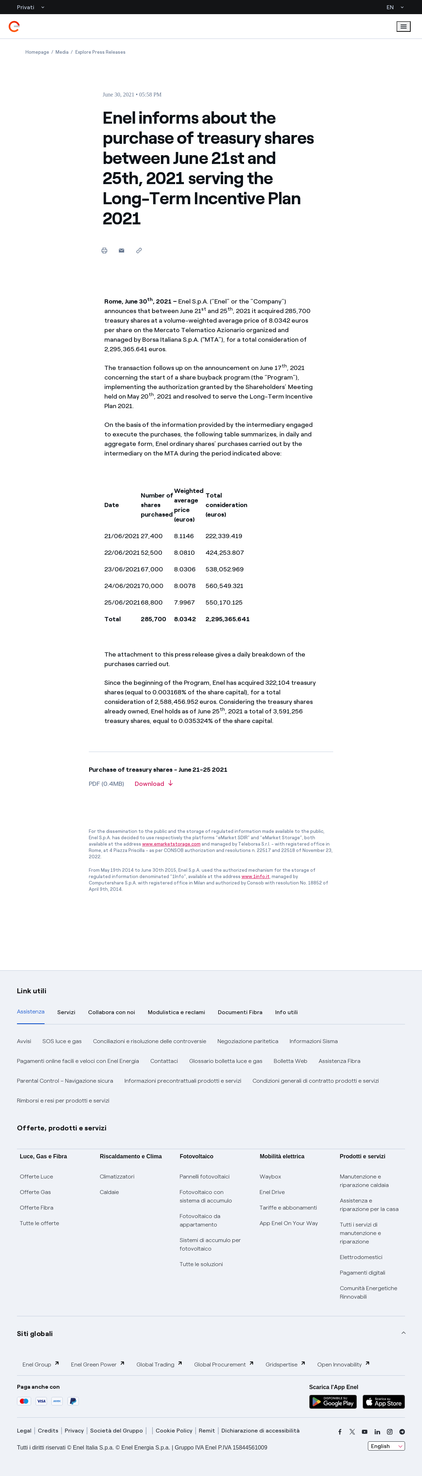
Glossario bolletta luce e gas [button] (225, 1061)
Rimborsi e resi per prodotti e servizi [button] (63, 1100)
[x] (352, 1432)
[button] (121, 250)
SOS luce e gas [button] (62, 1041)
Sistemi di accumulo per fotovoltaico (210, 1244)
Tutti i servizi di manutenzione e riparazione (360, 1233)
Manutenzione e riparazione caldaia (364, 1180)
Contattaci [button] (164, 1061)
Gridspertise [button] (286, 1364)
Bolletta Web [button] (290, 1061)
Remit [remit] (207, 1430)
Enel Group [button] (41, 1364)
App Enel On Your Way (289, 1223)
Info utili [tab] (286, 1012)
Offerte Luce (36, 1176)
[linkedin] (377, 1432)
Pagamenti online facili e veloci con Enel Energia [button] (78, 1061)
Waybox (270, 1176)
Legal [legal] (24, 1430)
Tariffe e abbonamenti (288, 1207)
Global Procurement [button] (224, 1364)
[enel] (14, 26)
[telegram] (402, 1432)
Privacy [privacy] (74, 1430)
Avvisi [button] (24, 1041)
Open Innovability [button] (343, 1364)
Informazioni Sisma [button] (314, 1041)
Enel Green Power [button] (98, 1364)
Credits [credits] (48, 1430)
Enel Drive (272, 1192)
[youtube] (365, 1432)
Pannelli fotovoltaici (205, 1176)
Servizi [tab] (66, 1012)
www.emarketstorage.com (171, 844)
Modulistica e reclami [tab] (176, 1012)
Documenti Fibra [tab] (240, 1012)
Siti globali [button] (35, 1333)
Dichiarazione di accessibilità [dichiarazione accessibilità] (260, 1430)
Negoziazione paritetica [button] (248, 1041)
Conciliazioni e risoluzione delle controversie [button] (149, 1041)
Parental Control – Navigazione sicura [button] (65, 1080)
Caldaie (109, 1192)
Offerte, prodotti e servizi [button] (62, 1128)
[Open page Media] (62, 52)
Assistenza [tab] (31, 1011)
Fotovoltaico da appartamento (200, 1220)
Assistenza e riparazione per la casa (369, 1204)
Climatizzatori (117, 1176)
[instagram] (390, 1432)
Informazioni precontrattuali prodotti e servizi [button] (183, 1080)
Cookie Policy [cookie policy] (174, 1430)
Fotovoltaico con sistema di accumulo (206, 1196)
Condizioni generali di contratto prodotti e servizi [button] (316, 1080)
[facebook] (340, 1432)
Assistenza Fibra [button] (339, 1061)
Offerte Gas (35, 1192)
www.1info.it (256, 876)
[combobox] (386, 1446)
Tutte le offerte (39, 1223)
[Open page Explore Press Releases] (100, 52)
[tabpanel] (211, 1071)
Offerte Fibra (36, 1207)
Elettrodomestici (361, 1257)
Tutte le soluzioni (201, 1264)
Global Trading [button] (160, 1364)
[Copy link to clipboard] (139, 250)
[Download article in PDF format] (154, 786)
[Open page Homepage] (37, 52)
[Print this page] (104, 250)
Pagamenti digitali (362, 1272)
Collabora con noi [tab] (111, 1012)
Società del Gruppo (116, 1430)
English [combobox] (380, 1446)
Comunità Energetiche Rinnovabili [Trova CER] (368, 1292)
